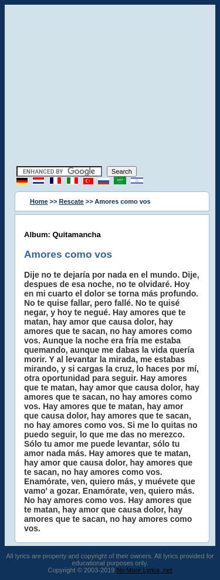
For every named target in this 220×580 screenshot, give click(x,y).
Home (39, 201)
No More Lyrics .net (144, 570)
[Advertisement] (110, 87)
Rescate (71, 201)
